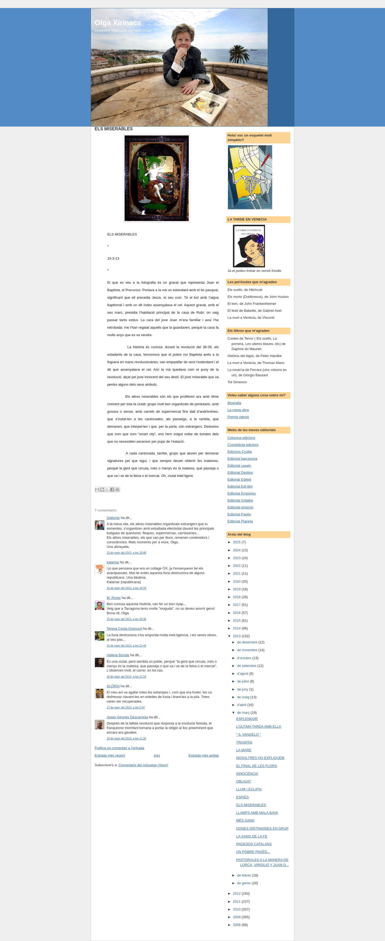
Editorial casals (239, 466)
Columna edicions (241, 438)
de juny (243, 689)
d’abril (242, 705)
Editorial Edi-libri (240, 486)
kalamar (113, 562)
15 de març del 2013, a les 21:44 (126, 645)
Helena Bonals (118, 655)
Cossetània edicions (243, 445)
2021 (237, 573)
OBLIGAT (243, 781)
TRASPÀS (244, 742)
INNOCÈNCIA (247, 774)
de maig (244, 697)
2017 (237, 605)
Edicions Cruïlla (240, 452)
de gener (244, 883)
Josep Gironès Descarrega (127, 717)
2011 (237, 902)
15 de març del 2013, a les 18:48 (126, 552)
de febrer (244, 875)
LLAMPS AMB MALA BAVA (257, 813)
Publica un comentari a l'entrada (119, 748)
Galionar (113, 518)
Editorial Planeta (240, 521)
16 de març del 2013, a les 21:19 (126, 676)
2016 (237, 613)
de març (244, 713)
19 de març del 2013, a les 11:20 (126, 738)
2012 (237, 893)
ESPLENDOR (246, 719)
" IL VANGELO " (248, 735)
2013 (237, 636)
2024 (237, 550)
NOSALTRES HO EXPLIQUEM (260, 758)
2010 (237, 909)
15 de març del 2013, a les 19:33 (126, 588)
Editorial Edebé (239, 479)
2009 (237, 917)
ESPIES (242, 797)
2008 (237, 925)
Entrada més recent (110, 755)
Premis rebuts (238, 417)
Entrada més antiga (203, 755)
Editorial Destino (240, 472)
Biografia (234, 403)
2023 (237, 558)
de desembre (248, 642)
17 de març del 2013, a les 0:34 (126, 707)
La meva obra (238, 410)
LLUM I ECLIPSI (248, 789)
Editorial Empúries (242, 493)
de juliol (243, 681)
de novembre (248, 650)
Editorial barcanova (242, 459)
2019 (237, 589)
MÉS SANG (245, 820)
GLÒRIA (113, 686)
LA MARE (243, 750)
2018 (237, 597)
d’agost (243, 673)
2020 (237, 581)
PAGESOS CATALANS (254, 844)
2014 (237, 628)
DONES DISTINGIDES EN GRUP (262, 828)
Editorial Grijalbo (240, 500)
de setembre (247, 666)
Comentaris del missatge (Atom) (143, 765)
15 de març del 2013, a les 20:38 (126, 619)
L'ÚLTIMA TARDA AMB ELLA (258, 726)
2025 (237, 542)
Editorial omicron (240, 507)
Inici (157, 755)
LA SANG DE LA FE (251, 836)
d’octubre (244, 658)
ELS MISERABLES (251, 805)
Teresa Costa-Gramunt (124, 629)
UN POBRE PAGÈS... (253, 852)
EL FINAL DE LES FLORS (256, 766)
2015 (237, 621)
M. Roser (114, 598)
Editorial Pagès (239, 514)
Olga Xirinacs (118, 22)
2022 (237, 566)
